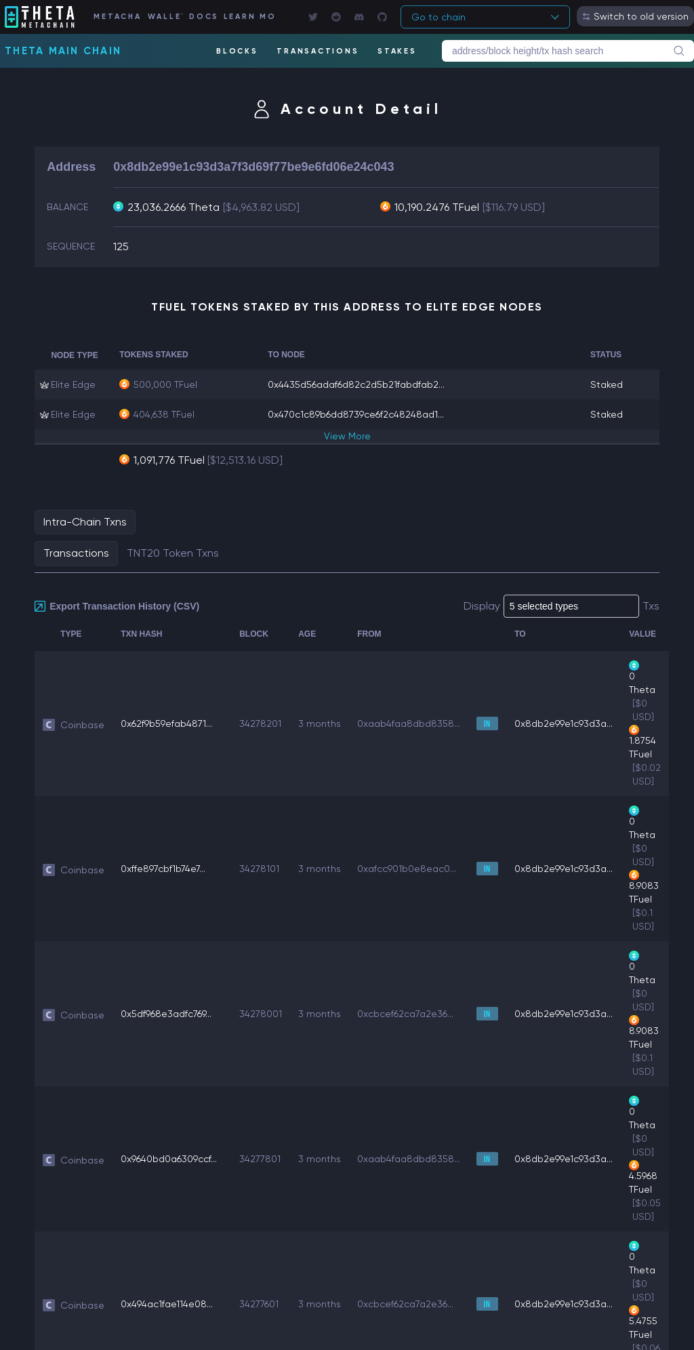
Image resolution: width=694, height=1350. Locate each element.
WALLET (165, 16)
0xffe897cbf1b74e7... (163, 868)
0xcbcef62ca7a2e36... (405, 1013)
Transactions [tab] (76, 553)
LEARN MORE (249, 16)
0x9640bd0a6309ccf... (169, 1158)
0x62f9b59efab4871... (166, 723)
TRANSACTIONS (318, 51)
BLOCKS (237, 51)
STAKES (397, 51)
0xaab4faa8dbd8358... (408, 723)
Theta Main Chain (63, 51)
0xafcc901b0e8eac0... (406, 868)
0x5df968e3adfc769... (166, 1013)
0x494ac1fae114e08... (167, 1303)
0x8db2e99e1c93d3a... (563, 723)
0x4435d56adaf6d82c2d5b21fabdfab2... (356, 384)
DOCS (202, 16)
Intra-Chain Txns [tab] (85, 521)
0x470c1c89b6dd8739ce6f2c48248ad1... (356, 414)
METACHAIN (117, 16)
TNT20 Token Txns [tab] (173, 553)
